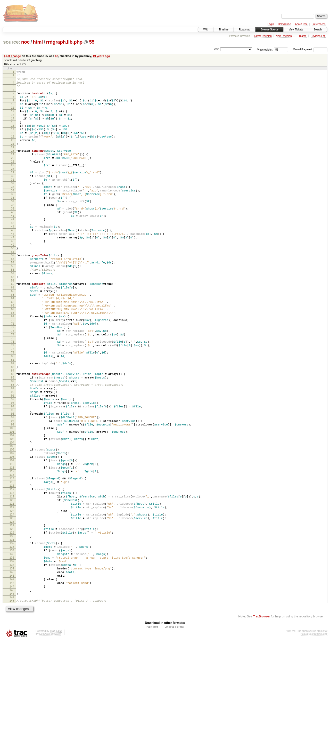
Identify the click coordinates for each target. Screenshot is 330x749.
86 (12, 439)
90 (12, 456)
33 (12, 210)
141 (12, 678)
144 (12, 691)
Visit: (216, 49)
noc (25, 42)
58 (12, 318)
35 (12, 218)
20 (12, 154)
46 (12, 267)
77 (12, 400)
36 (12, 223)
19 (12, 149)
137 (12, 661)
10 (12, 110)
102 (12, 509)
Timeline (223, 29)
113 (12, 556)
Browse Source (269, 29)
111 (12, 548)
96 (12, 483)
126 (12, 613)
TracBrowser (261, 724)
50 (12, 284)
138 (12, 665)
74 (12, 387)
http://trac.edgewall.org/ (314, 742)
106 (12, 526)
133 (12, 643)
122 (12, 596)
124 (12, 605)
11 (12, 114)
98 (12, 492)
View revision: (265, 49)
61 (12, 330)
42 (56, 56)
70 (12, 370)
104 (12, 518)
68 (12, 361)
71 (12, 374)
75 (12, 392)
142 (12, 682)
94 (12, 474)
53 (12, 296)
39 (12, 236)
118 (12, 578)
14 (12, 127)
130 (12, 631)
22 (12, 162)
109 (12, 539)
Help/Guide (284, 24)
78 (12, 405)
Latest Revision (262, 36)
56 (12, 309)
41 (12, 245)
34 (12, 214)
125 (12, 609)
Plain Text (152, 735)
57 (12, 314)
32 (12, 205)
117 (12, 574)
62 (12, 335)
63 (12, 339)
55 (91, 42)
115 (12, 565)
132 (12, 639)
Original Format (174, 735)
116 (12, 569)
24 (12, 170)
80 (12, 414)
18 (12, 145)
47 (12, 271)
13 (12, 123)
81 (12, 418)
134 (12, 647)
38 (12, 231)
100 (12, 500)
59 (12, 323)
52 (12, 292)
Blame (302, 36)
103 (12, 514)
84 (12, 431)
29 (12, 192)
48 (12, 275)
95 (12, 478)
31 (12, 201)
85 (12, 435)
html (38, 42)
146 (12, 700)
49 (12, 280)
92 (12, 465)
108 (12, 534)
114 (12, 561)
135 (12, 652)
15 (12, 132)
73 (12, 383)
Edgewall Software (50, 742)
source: (11, 42)
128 (12, 622)
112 (12, 552)
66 (12, 352)
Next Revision (284, 36)
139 (12, 669)
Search (318, 29)
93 (12, 470)
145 (12, 696)
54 (12, 301)
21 (12, 158)
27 (12, 183)
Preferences (319, 24)
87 (12, 443)
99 (12, 496)
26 (12, 179)
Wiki (205, 29)
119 (12, 583)
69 (12, 365)
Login (271, 24)
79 (12, 409)
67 (12, 357)
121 (12, 591)
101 (12, 505)
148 (12, 708)
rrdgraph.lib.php (64, 42)
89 (12, 452)
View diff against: (310, 49)
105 (12, 522)
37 (12, 227)
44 (12, 258)
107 (12, 530)
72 (12, 379)
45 (12, 262)
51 (12, 289)
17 (12, 140)
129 (12, 627)
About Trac (301, 24)
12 (12, 118)
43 (12, 253)
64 (12, 343)
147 (12, 704)
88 (12, 448)
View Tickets (296, 29)
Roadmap (244, 29)
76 (12, 396)
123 (12, 600)
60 (12, 326)
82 (12, 422)
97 (12, 487)
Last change (12, 56)
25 (12, 174)
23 (12, 166)
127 (12, 618)
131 (12, 635)
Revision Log (318, 36)
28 (12, 188)
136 (12, 656)
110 (12, 543)
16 (12, 136)
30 (12, 196)
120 (12, 587)
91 (12, 461)
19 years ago (101, 56)
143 (12, 687)
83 (12, 427)
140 (12, 674)
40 (12, 240)
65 (12, 348)
